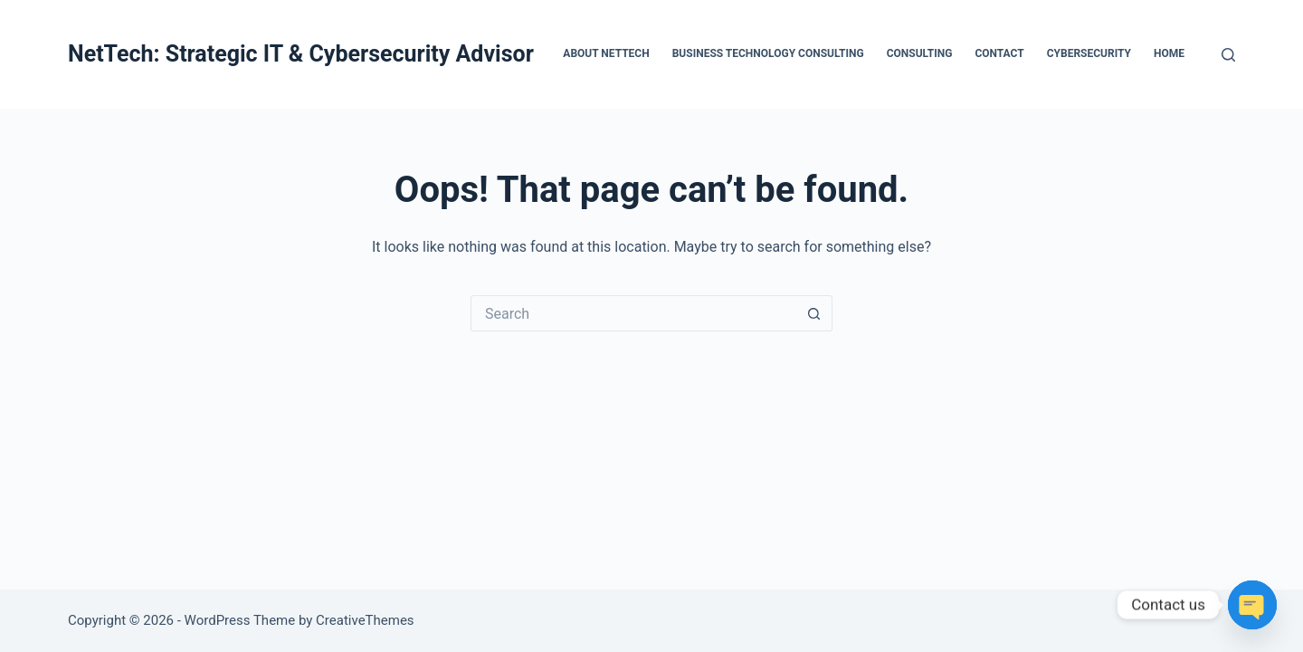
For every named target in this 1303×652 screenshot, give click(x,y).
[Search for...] (633, 313)
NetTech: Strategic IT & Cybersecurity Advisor (301, 54)
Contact (999, 53)
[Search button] (814, 313)
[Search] (1228, 55)
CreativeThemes (365, 620)
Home (1169, 53)
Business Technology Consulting (768, 53)
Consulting (920, 53)
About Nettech (606, 53)
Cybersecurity (1089, 53)
